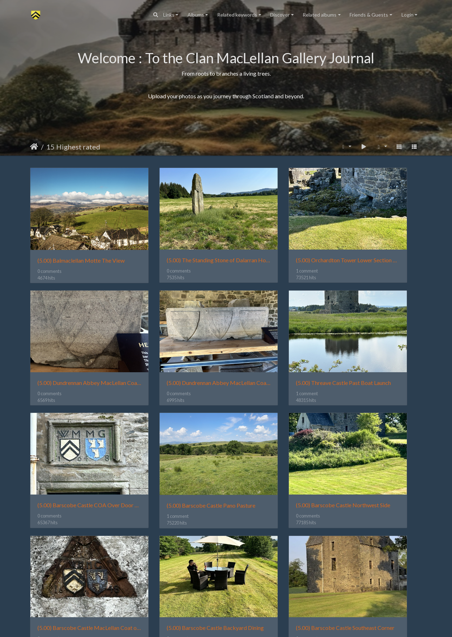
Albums (196, 15)
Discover (280, 15)
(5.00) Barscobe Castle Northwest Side (75, 446)
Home (34, 146)
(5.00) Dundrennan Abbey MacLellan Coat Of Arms (377, 240)
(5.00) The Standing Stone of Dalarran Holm (175, 240)
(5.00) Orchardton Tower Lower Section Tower (276, 240)
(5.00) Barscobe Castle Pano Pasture (377, 343)
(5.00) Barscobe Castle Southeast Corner (377, 446)
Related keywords (237, 15)
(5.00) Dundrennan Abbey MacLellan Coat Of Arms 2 (75, 343)
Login (408, 15)
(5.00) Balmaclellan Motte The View (75, 240)
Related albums (320, 15)
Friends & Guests (369, 15)
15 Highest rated (73, 146)
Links (168, 15)
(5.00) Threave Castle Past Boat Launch (175, 343)
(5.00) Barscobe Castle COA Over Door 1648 (276, 343)
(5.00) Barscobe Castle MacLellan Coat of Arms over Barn (175, 446)
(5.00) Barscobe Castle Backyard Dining (276, 446)
